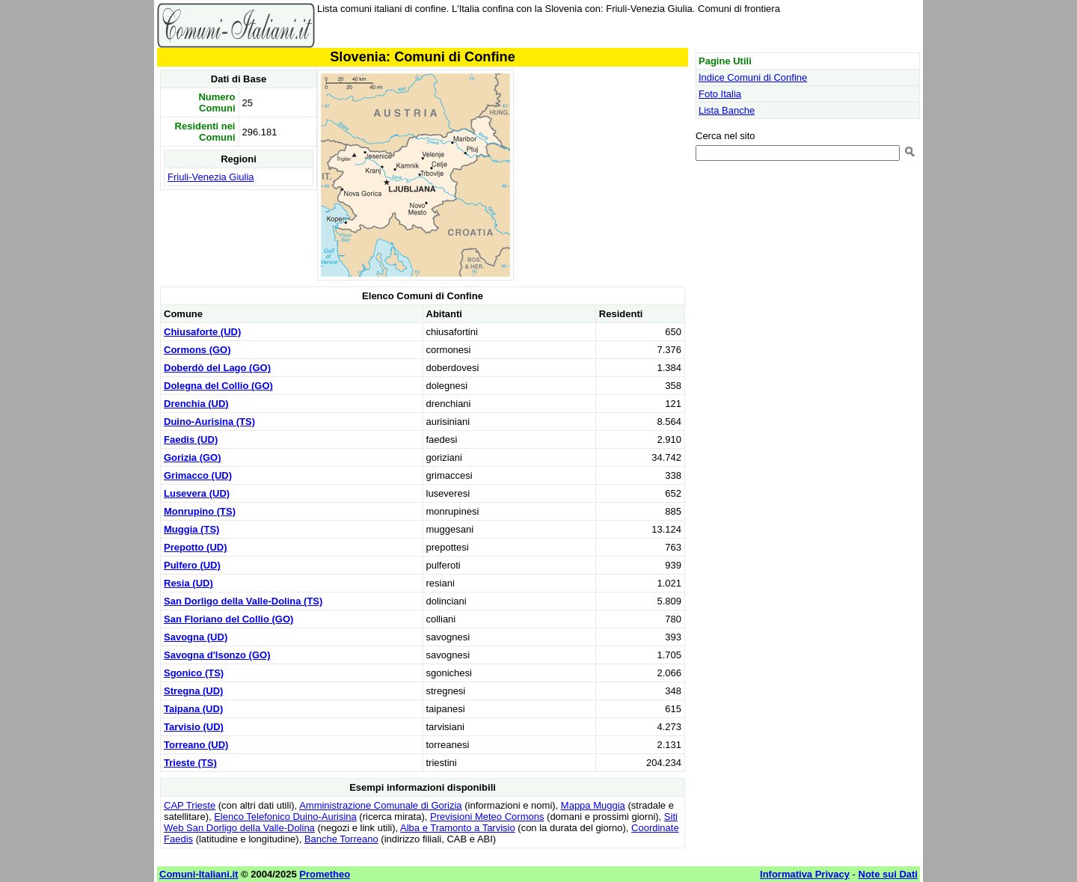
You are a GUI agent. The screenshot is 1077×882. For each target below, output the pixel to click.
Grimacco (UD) (198, 475)
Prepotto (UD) (195, 547)
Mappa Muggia (593, 805)
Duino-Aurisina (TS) (209, 421)
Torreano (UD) (196, 744)
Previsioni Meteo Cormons (487, 816)
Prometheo (324, 874)
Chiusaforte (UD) (202, 331)
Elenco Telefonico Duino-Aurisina (285, 816)
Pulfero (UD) (192, 565)
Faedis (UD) (191, 439)
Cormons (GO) (197, 349)
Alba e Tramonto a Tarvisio (457, 827)
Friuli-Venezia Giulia (211, 177)
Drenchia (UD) (196, 403)
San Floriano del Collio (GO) (228, 619)
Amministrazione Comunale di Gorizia (380, 805)
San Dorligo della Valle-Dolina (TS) (243, 601)
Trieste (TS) (190, 762)
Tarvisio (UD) (194, 726)
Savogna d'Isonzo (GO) (217, 655)
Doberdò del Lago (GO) (217, 367)
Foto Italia (720, 93)
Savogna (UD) (195, 637)
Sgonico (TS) (194, 673)
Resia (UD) (188, 583)
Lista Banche (727, 110)
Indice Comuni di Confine (753, 77)
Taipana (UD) (193, 708)
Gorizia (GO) (192, 457)
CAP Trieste (189, 805)
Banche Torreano (341, 839)
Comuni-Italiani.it (198, 874)
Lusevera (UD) (197, 493)
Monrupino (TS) (200, 511)
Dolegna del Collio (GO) (218, 385)
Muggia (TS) (191, 529)
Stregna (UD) (193, 690)
